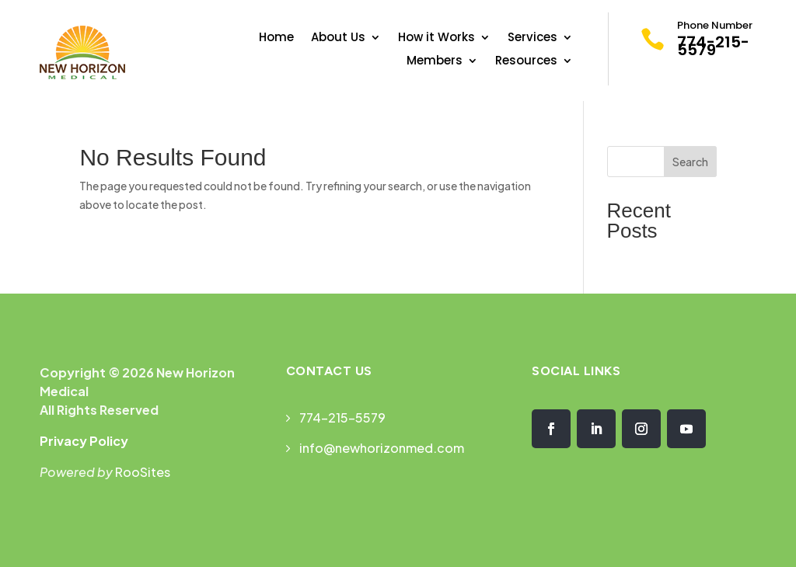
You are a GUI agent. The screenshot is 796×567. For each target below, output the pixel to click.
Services (532, 38)
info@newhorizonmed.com (381, 448)
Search (690, 162)
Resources (526, 61)
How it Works (436, 38)
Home (276, 38)
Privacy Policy (84, 441)
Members (435, 61)
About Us (338, 38)
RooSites (142, 472)
